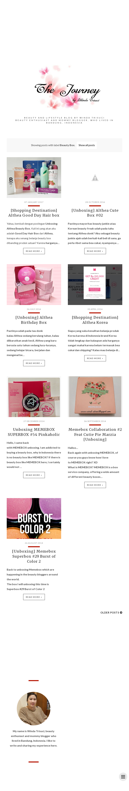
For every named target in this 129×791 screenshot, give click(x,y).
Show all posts (87, 145)
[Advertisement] (64, 36)
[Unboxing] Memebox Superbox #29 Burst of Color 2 (34, 553)
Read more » (34, 250)
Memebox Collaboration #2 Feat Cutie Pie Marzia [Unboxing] (95, 433)
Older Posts (109, 609)
